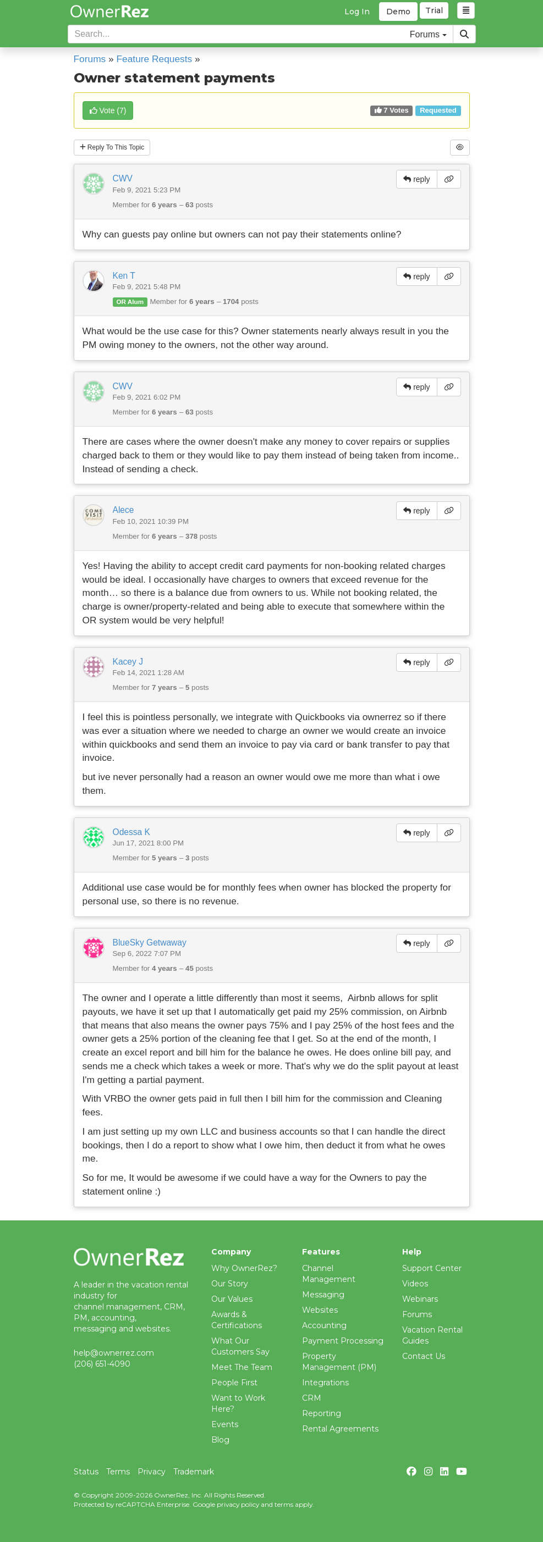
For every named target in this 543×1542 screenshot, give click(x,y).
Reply (119, 149)
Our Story (229, 1284)
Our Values (232, 1299)
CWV (123, 181)
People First (234, 1383)
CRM (311, 1398)
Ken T (124, 278)
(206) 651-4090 (102, 1364)
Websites (320, 1310)
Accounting (324, 1325)
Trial (436, 11)
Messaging (323, 1295)
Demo (398, 11)
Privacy (152, 1472)
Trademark (193, 1472)
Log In (357, 11)
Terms (118, 1472)
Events (224, 1424)
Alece (123, 512)
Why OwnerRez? (244, 1268)
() (108, 110)
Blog (220, 1440)
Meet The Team (241, 1367)
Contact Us (423, 1356)
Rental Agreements (340, 1429)
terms (284, 1504)
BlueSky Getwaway (150, 944)
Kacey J (128, 663)
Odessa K (131, 834)
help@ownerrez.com (114, 1353)
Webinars (420, 1299)
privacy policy (238, 1504)
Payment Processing (342, 1341)
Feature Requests (155, 58)
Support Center (432, 1268)
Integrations (325, 1383)
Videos (415, 1284)
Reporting (321, 1413)
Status (86, 1472)
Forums (90, 58)
